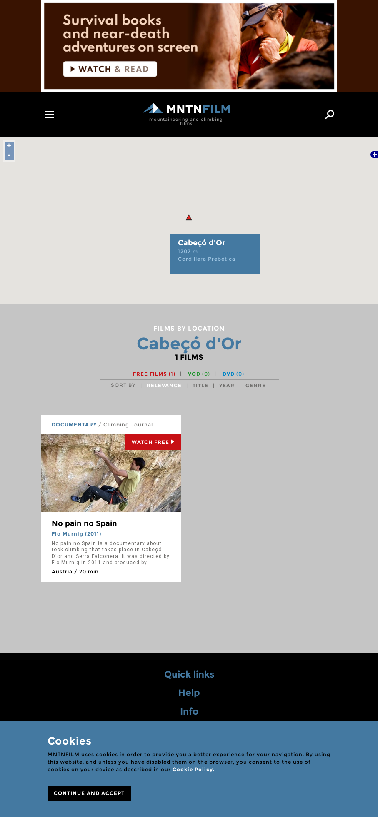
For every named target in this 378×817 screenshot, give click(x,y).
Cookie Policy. (194, 769)
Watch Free (153, 442)
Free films (154, 374)
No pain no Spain (84, 523)
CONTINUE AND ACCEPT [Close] (89, 793)
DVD (233, 374)
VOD (199, 374)
